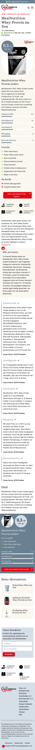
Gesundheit (23, 701)
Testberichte (24, 707)
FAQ (20, 715)
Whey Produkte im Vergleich (15, 14)
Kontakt (27, 743)
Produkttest (5, 245)
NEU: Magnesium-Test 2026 (18, 2)
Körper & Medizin (25, 704)
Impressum (9, 743)
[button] (3, 746)
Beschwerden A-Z (26, 699)
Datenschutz (18, 743)
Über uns (22, 688)
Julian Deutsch (9, 30)
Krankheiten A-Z (25, 696)
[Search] (28, 8)
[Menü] (32, 7)
